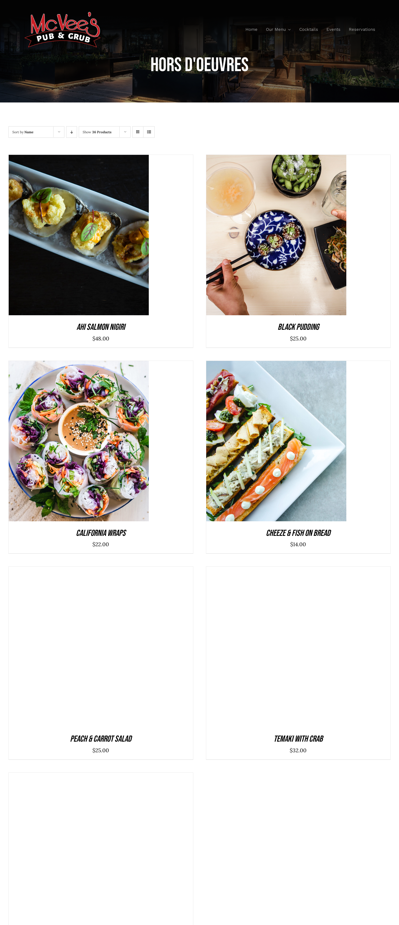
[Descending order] (71, 132)
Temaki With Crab (298, 739)
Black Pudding (298, 327)
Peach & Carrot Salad (100, 739)
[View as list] (148, 132)
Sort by (22, 132)
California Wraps (101, 533)
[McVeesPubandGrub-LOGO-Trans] (62, 13)
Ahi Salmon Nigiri (100, 327)
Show (97, 132)
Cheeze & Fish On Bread (298, 533)
